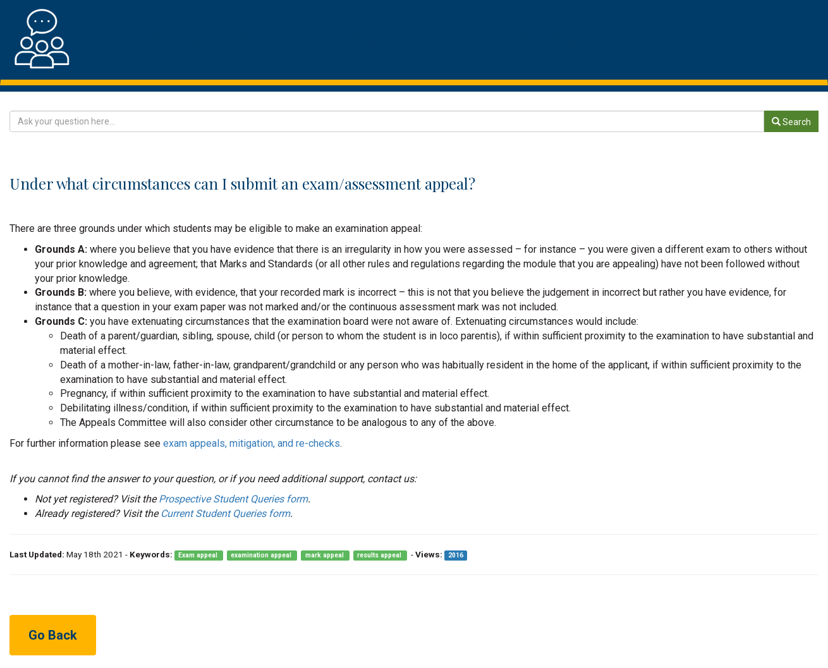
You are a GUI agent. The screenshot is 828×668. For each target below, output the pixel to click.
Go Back (52, 635)
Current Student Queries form (225, 513)
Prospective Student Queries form (233, 499)
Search (791, 122)
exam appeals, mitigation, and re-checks (251, 443)
